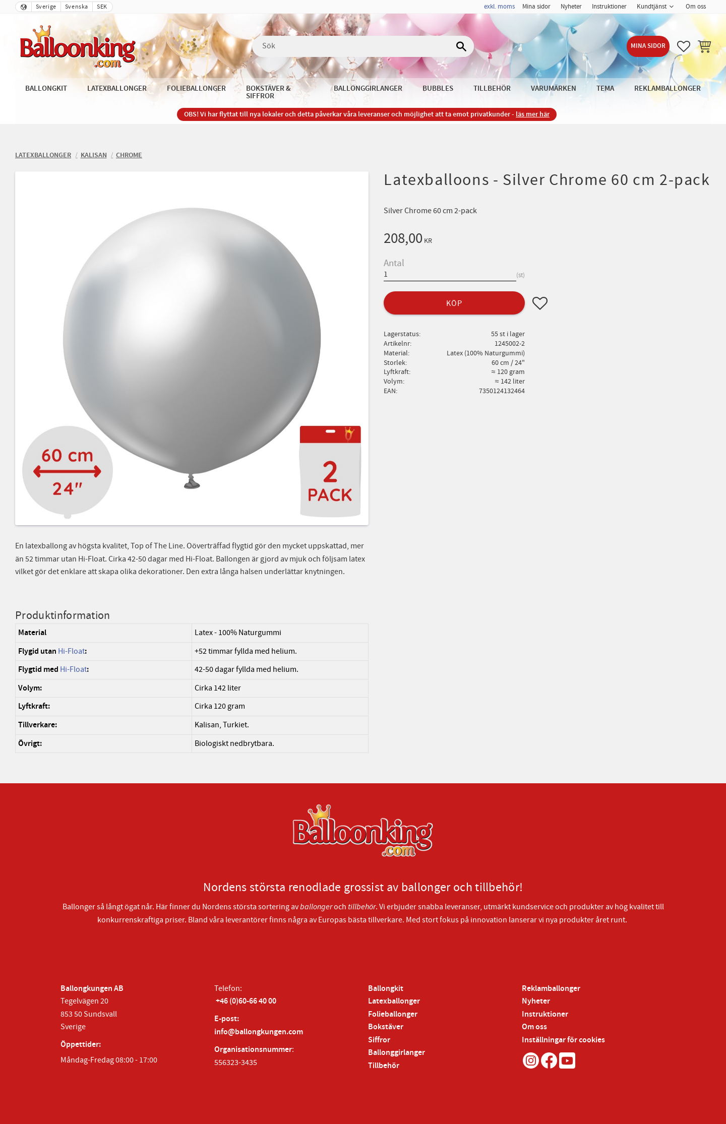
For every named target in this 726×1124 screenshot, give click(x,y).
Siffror (379, 1040)
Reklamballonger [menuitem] (667, 88)
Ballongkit (385, 988)
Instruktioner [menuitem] (609, 7)
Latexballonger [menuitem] (117, 88)
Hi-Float (71, 651)
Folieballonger (392, 1014)
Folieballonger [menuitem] (196, 88)
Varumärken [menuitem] (553, 88)
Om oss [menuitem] (696, 7)
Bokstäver (385, 1027)
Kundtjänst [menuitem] (652, 7)
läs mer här (533, 114)
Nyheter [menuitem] (571, 7)
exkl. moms (499, 7)
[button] (683, 46)
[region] (192, 688)
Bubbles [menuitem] (437, 88)
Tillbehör (383, 1065)
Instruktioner (545, 1014)
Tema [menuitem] (605, 88)
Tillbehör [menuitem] (492, 88)
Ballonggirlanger (396, 1052)
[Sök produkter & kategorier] (363, 46)
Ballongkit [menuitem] (46, 88)
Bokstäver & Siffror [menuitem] (268, 92)
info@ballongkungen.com (258, 1032)
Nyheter (536, 1001)
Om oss (534, 1027)
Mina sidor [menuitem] (536, 7)
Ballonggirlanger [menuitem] (368, 88)
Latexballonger (394, 1001)
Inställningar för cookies (563, 1040)
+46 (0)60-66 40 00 (246, 1001)
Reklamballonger (551, 988)
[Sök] (461, 46)
